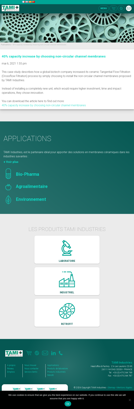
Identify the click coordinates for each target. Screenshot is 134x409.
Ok (67, 404)
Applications (53, 365)
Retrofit (50, 375)
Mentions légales (124, 387)
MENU (103, 8)
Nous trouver (30, 365)
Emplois (11, 372)
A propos (11, 365)
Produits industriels (56, 372)
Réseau (10, 368)
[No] (129, 400)
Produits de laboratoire (57, 368)
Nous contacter (31, 368)
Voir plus (12, 162)
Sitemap (111, 387)
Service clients (30, 372)
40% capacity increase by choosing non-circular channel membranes (54, 56)
